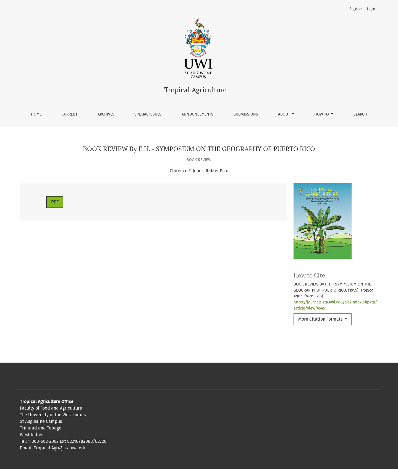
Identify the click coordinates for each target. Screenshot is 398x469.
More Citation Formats (321, 319)
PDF (55, 202)
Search (360, 114)
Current (69, 114)
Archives (106, 114)
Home (36, 114)
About (284, 114)
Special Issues (147, 114)
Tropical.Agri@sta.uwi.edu (60, 447)
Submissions (246, 114)
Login (371, 9)
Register (356, 9)
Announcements (197, 114)
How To (322, 114)
